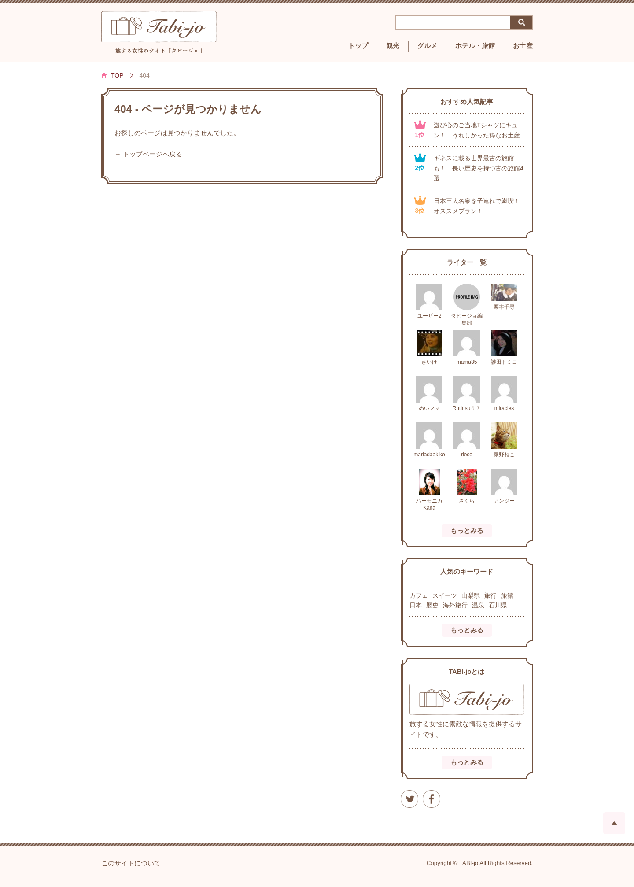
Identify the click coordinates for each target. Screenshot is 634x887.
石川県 (498, 605)
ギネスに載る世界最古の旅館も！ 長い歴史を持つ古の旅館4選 (478, 168)
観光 (392, 45)
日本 (415, 605)
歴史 (432, 605)
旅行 (490, 595)
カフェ (418, 595)
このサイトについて (131, 863)
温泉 (478, 605)
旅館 (507, 595)
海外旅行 (455, 605)
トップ (358, 45)
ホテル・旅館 (475, 45)
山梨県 (470, 595)
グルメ (427, 45)
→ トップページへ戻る (148, 154)
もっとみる (466, 530)
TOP (117, 75)
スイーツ (444, 595)
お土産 (523, 45)
